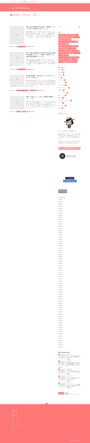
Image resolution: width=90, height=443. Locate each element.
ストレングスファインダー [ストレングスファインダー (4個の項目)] (64, 57)
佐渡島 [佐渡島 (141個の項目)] (60, 34)
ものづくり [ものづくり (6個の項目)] (69, 48)
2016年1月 (60, 325)
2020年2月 (60, 226)
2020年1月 (60, 228)
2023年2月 (60, 204)
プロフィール (14, 1)
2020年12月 (60, 223)
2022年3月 (60, 219)
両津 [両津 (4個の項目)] (66, 61)
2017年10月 (60, 278)
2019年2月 (60, 245)
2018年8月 (60, 256)
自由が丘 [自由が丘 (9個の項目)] (66, 39)
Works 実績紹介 (23, 1)
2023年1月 (60, 206)
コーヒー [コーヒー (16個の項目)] (76, 34)
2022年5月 (60, 215)
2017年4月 (60, 292)
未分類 (60, 108)
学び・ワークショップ (64, 87)
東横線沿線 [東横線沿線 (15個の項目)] (61, 37)
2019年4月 (60, 241)
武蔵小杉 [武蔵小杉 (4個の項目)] (60, 59)
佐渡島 (19, 111)
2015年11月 (60, 329)
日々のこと (61, 80)
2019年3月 (60, 243)
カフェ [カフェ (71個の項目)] (64, 34)
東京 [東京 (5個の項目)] (67, 50)
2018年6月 (60, 261)
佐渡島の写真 (14, 414)
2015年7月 (60, 338)
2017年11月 (60, 276)
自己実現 (61, 75)
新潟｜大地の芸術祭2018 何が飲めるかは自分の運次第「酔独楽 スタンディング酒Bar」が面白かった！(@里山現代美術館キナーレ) (41, 54)
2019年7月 (60, 235)
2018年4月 (60, 265)
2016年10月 (60, 305)
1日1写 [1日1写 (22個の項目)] (71, 34)
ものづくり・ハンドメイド (23, 90)
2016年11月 (60, 303)
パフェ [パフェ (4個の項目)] (72, 57)
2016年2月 (60, 322)
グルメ (61, 103)
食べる (60, 69)
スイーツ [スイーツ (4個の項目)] (61, 55)
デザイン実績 (62, 85)
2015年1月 (60, 342)
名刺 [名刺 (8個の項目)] (76, 41)
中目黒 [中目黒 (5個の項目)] (74, 48)
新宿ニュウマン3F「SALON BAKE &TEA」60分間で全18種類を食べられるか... (73, 357)
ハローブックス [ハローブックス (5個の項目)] (62, 50)
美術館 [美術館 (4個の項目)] (70, 52)
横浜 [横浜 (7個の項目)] (67, 43)
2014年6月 (60, 347)
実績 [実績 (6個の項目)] (60, 48)
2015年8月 (60, 336)
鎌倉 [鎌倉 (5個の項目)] (67, 52)
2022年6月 (60, 212)
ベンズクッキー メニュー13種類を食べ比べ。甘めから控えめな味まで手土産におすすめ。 (73, 385)
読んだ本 (61, 72)
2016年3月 (60, 320)
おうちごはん (62, 105)
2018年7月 (60, 259)
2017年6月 (60, 287)
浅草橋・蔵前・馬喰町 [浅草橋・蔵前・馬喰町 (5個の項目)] (74, 50)
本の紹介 (61, 90)
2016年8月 (60, 309)
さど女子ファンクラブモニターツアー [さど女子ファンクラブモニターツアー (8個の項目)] (66, 41)
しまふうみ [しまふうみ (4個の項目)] (61, 61)
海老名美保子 (32, 46)
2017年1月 (60, 298)
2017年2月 (60, 296)
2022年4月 (60, 217)
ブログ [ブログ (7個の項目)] (63, 43)
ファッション (62, 82)
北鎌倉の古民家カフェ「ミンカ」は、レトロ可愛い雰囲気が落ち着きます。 (73, 371)
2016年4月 (60, 318)
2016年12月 (60, 300)
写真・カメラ (62, 95)
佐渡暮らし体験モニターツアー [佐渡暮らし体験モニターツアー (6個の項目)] (65, 46)
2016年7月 (60, 311)
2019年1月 (60, 248)
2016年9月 (60, 307)
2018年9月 (60, 254)
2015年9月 (60, 333)
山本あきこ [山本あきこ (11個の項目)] (70, 37)
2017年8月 (60, 283)
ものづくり (33, 90)
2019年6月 (60, 237)
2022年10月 (60, 208)
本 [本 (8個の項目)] (70, 39)
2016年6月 (60, 314)
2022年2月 (60, 221)
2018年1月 (60, 272)
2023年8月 (60, 201)
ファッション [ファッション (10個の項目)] (76, 37)
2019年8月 (60, 232)
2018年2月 (60, 270)
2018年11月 (60, 250)
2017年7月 (60, 285)
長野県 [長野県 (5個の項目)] (63, 52)
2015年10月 (60, 331)
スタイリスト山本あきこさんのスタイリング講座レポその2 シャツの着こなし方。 (73, 378)
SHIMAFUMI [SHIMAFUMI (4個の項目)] (74, 59)
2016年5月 (60, 316)
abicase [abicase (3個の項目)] (69, 61)
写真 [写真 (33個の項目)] (68, 34)
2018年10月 (60, 252)
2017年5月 (60, 289)
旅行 (60, 77)
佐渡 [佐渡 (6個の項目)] (77, 46)
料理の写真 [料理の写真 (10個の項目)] (61, 39)
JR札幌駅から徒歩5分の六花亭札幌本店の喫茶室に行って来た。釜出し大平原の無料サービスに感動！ (73, 364)
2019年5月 (60, 239)
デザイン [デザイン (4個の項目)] (65, 59)
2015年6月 (60, 340)
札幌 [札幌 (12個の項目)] (66, 37)
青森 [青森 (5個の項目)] (60, 52)
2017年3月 (60, 294)
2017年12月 (60, 274)
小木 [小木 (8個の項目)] (60, 43)
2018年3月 (60, 267)
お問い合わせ (33, 1)
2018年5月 (60, 263)
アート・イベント (22, 46)
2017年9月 (60, 281)
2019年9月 (60, 230)
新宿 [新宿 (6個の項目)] (74, 46)
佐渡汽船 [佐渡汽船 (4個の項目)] (77, 57)
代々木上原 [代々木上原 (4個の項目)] (66, 55)
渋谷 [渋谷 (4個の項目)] (70, 59)
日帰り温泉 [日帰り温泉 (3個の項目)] (75, 61)
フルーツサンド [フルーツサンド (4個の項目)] (76, 52)
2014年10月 (60, 344)
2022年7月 (60, 210)
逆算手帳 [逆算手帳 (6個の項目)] (64, 48)
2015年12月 (60, 327)
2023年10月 (60, 199)
